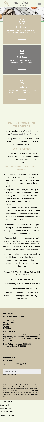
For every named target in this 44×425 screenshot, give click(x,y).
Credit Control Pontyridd (17, 383)
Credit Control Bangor (8, 381)
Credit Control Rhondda (34, 386)
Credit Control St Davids (22, 386)
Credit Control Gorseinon (22, 388)
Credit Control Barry (25, 394)
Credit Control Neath (14, 392)
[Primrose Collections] (18, 3)
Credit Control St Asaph (9, 386)
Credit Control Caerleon (29, 383)
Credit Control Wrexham (31, 385)
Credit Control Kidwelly (25, 392)
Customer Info (6, 401)
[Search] (34, 3)
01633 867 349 (20, 364)
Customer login (6, 405)
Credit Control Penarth (14, 394)
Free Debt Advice (7, 412)
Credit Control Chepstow (9, 374)
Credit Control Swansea (19, 385)
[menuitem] (34, 3)
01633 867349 (23, 275)
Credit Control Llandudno (9, 388)
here (11, 360)
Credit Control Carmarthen (24, 390)
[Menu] (38, 3)
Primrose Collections (10, 371)
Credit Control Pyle (34, 388)
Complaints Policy (7, 415)
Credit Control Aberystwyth (10, 390)
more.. (33, 32)
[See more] (22, 38)
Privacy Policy (5, 408)
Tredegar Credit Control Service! (23, 134)
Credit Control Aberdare (21, 381)
